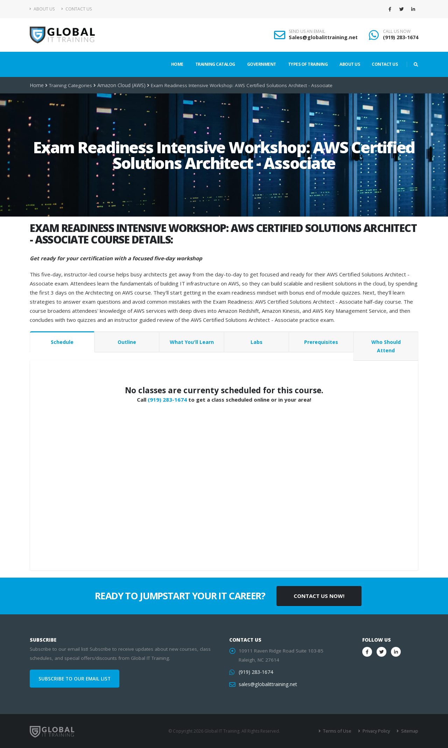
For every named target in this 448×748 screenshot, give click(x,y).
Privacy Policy (377, 731)
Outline (127, 342)
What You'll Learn (192, 342)
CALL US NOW (397, 31)
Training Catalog (215, 64)
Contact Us (76, 9)
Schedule (62, 342)
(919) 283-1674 (400, 37)
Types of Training (308, 64)
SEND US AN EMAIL (307, 31)
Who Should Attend (386, 346)
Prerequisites (321, 342)
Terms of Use (339, 731)
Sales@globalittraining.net (323, 37)
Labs (256, 342)
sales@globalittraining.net (267, 684)
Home (177, 64)
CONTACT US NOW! (319, 595)
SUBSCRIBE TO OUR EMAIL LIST (74, 679)
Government (261, 64)
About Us (42, 9)
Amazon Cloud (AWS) (121, 85)
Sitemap (409, 731)
